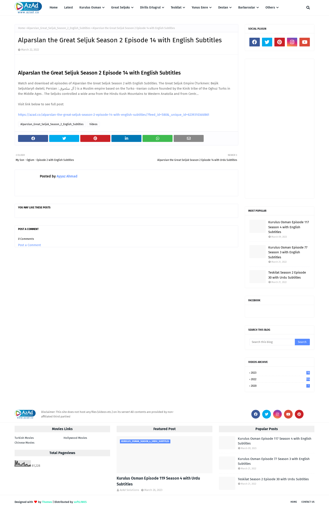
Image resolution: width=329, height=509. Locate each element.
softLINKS (80, 502)
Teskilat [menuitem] (176, 7)
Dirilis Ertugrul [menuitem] (150, 7)
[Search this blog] (272, 342)
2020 (280, 385)
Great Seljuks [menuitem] (120, 7)
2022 (280, 379)
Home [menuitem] (54, 7)
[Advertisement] (279, 128)
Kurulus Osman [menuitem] (90, 7)
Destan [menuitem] (223, 7)
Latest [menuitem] (68, 7)
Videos (93, 124)
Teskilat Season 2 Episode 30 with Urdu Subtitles (287, 275)
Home (21, 28)
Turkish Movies (24, 437)
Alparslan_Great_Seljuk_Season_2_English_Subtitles (58, 28)
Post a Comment (29, 245)
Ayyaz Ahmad (66, 176)
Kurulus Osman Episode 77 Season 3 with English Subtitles (287, 252)
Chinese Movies (24, 442)
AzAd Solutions (129, 490)
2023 (280, 372)
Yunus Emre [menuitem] (200, 7)
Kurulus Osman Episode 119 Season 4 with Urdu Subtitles (158, 481)
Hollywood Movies (75, 437)
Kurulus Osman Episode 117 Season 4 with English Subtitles (288, 227)
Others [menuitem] (270, 7)
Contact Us (307, 501)
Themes (47, 502)
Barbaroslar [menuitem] (246, 7)
